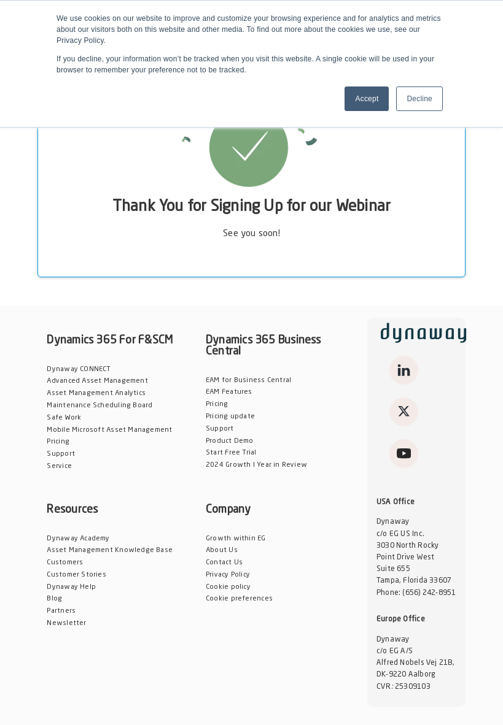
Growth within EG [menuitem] (235, 538)
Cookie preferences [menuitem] (239, 599)
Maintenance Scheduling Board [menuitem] (99, 405)
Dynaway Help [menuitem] (71, 587)
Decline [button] (419, 98)
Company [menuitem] (228, 509)
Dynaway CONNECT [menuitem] (79, 369)
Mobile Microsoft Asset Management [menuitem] (109, 430)
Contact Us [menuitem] (224, 562)
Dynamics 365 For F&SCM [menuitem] (110, 340)
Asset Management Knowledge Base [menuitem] (110, 550)
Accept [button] (366, 98)
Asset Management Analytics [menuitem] (96, 393)
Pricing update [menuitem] (230, 416)
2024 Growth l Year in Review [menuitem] (256, 465)
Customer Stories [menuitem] (76, 575)
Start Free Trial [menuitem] (231, 453)
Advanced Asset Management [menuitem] (97, 381)
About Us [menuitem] (222, 550)
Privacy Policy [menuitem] (228, 575)
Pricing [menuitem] (58, 442)
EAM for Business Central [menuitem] (248, 380)
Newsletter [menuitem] (66, 623)
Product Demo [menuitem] (230, 441)
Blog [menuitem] (54, 599)
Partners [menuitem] (61, 611)
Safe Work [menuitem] (64, 418)
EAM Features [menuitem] (229, 392)
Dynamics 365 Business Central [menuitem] (263, 346)
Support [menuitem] (61, 454)
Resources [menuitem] (72, 509)
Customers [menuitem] (65, 562)
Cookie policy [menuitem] (228, 587)
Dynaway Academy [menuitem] (78, 538)
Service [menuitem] (59, 466)
